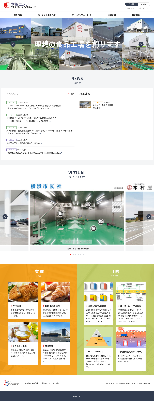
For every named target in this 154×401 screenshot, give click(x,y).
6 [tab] (83, 254)
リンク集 (56, 383)
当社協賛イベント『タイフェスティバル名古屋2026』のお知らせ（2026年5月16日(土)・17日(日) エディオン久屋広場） (31, 119)
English (144, 4)
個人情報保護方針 (31, 383)
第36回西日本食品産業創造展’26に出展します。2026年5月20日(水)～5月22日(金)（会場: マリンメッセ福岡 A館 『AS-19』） (39, 132)
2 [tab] (77, 65)
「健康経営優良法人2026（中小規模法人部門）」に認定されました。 (33, 152)
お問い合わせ (143, 8)
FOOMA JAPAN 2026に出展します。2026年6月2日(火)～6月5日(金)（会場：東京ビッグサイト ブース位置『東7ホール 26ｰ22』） (33, 107)
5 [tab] (80, 254)
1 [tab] (74, 65)
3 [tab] (79, 65)
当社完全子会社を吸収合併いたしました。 (23, 143)
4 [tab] (78, 254)
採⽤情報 (130, 8)
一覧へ (72, 94)
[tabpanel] (77, 44)
